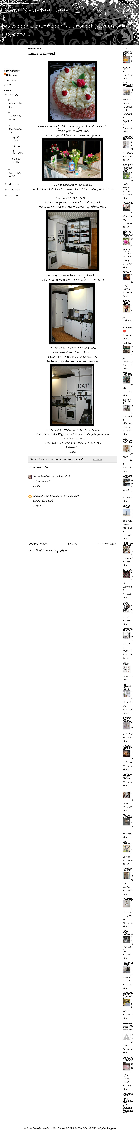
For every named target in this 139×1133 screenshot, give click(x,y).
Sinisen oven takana (127, 719)
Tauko (126, 778)
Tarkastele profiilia (10, 83)
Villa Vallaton (127, 843)
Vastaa (37, 486)
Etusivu (72, 544)
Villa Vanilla (126, 664)
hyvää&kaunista (127, 869)
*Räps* (127, 272)
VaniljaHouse (128, 477)
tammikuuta (15, 175)
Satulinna (127, 344)
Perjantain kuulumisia (128, 455)
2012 (12, 196)
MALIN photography (128, 1101)
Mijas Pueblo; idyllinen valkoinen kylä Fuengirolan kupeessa (128, 107)
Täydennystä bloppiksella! (128, 910)
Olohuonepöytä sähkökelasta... (128, 416)
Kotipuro (127, 570)
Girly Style (126, 603)
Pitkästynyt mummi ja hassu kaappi (128, 249)
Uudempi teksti (38, 544)
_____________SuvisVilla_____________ (128, 1027)
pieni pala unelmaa (127, 933)
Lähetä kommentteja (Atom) (51, 551)
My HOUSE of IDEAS (127, 687)
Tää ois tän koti (127, 374)
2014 (11, 184)
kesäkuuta (15, 103)
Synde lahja (15, 139)
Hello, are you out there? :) (128, 642)
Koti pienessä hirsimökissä (128, 1109)
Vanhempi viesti (107, 544)
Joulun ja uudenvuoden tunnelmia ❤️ (128, 319)
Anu (35, 477)
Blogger (111, 1128)
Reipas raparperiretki (128, 747)
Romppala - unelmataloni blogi (128, 168)
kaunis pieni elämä (126, 302)
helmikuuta (15, 129)
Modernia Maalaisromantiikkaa (128, 1059)
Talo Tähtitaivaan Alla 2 (127, 441)
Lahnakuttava (128, 1095)
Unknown (38, 496)
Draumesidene (127, 630)
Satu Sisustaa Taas (36, 10)
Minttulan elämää (128, 544)
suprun (82, 1128)
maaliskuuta (15, 118)
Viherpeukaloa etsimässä (128, 995)
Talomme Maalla (127, 816)
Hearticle (128, 899)
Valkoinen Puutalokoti (128, 53)
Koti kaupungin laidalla (128, 85)
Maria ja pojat (127, 775)
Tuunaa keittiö (16, 160)
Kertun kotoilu (126, 507)
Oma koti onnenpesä (128, 138)
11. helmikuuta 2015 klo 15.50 (54, 477)
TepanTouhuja (128, 964)
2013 (11, 190)
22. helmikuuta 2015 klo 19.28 (62, 496)
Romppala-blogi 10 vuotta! (128, 182)
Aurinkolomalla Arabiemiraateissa (128, 520)
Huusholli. (128, 203)
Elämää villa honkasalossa (127, 234)
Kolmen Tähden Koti (127, 401)
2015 (12, 95)
